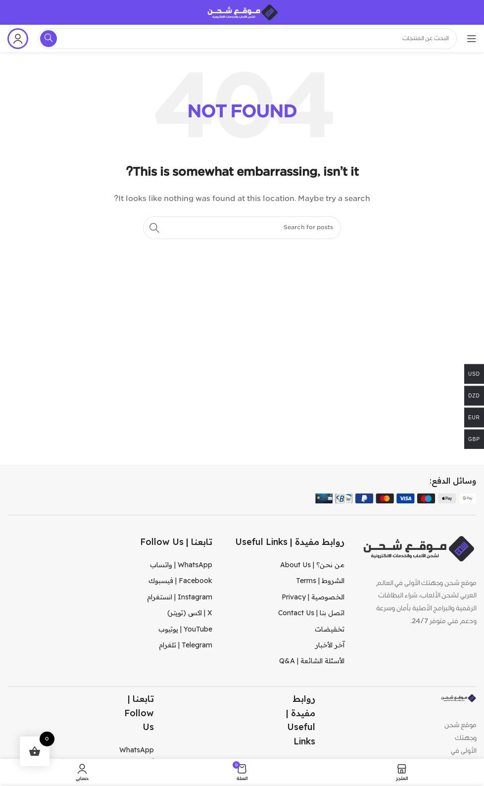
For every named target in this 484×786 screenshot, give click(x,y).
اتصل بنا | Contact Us (311, 612)
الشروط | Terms (320, 580)
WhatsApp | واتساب (181, 564)
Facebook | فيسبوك (180, 580)
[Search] (242, 227)
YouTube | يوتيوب (185, 629)
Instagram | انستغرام (179, 596)
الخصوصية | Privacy (313, 596)
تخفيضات (329, 629)
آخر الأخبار (329, 644)
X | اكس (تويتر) (189, 612)
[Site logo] (242, 12)
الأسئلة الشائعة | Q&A (311, 660)
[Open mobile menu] (472, 39)
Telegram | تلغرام (185, 644)
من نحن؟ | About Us (312, 564)
